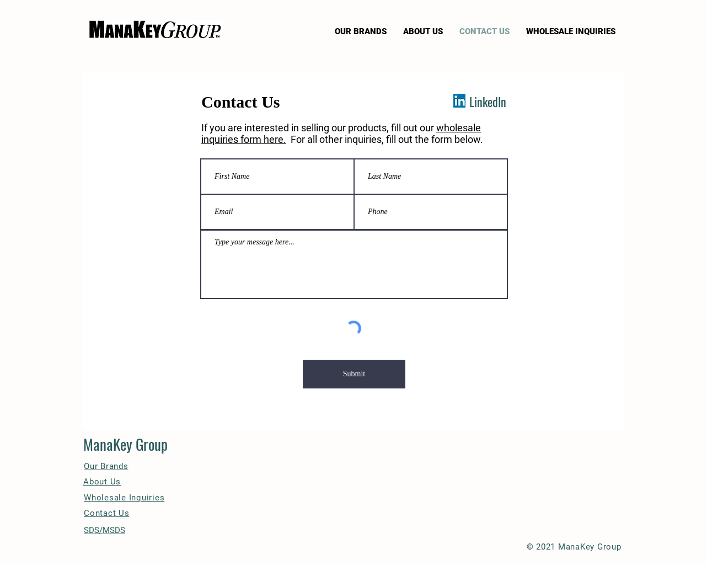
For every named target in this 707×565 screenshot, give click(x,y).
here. (275, 139)
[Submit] (354, 374)
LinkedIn (487, 101)
